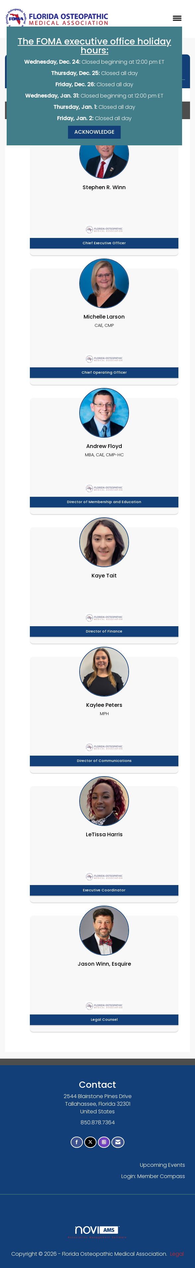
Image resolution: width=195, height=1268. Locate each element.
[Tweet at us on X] (90, 1142)
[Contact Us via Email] (117, 1142)
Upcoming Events (162, 1165)
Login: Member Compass (153, 1176)
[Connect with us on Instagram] (104, 1142)
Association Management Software (97, 1232)
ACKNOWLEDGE (94, 132)
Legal (177, 1254)
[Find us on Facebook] (77, 1142)
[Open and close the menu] (148, 19)
